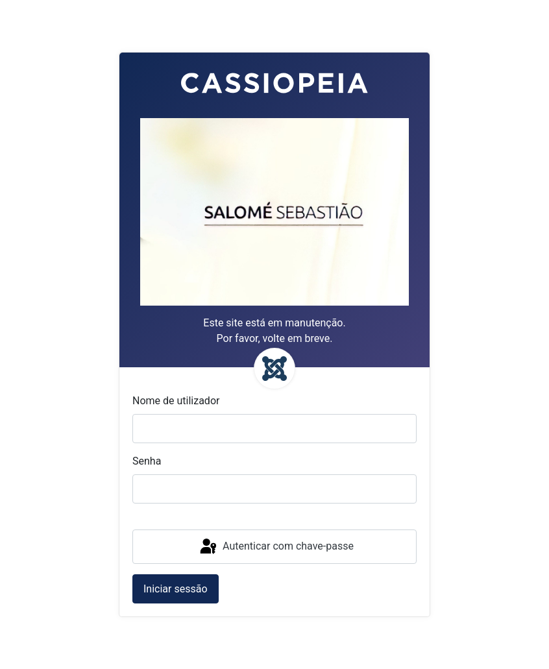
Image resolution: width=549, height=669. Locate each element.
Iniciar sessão (175, 589)
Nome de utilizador (175, 401)
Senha (146, 461)
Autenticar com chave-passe (276, 547)
